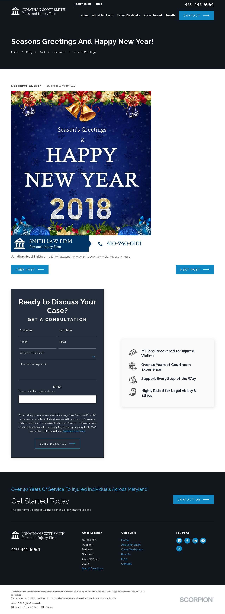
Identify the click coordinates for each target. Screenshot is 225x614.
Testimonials (82, 3)
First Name (21, 330)
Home (125, 540)
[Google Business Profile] (179, 540)
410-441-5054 (199, 4)
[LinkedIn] (195, 540)
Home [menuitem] (85, 15)
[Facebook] (187, 540)
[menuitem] (15, 607)
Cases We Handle (132, 549)
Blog (99, 3)
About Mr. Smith (131, 544)
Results (125, 554)
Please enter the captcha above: (32, 391)
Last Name (61, 330)
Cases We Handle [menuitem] (128, 15)
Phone (18, 341)
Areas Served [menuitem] (153, 15)
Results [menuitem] (170, 15)
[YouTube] (203, 540)
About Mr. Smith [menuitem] (102, 15)
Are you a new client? (27, 353)
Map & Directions (92, 568)
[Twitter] (179, 548)
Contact (126, 563)
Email (58, 341)
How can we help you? (28, 364)
